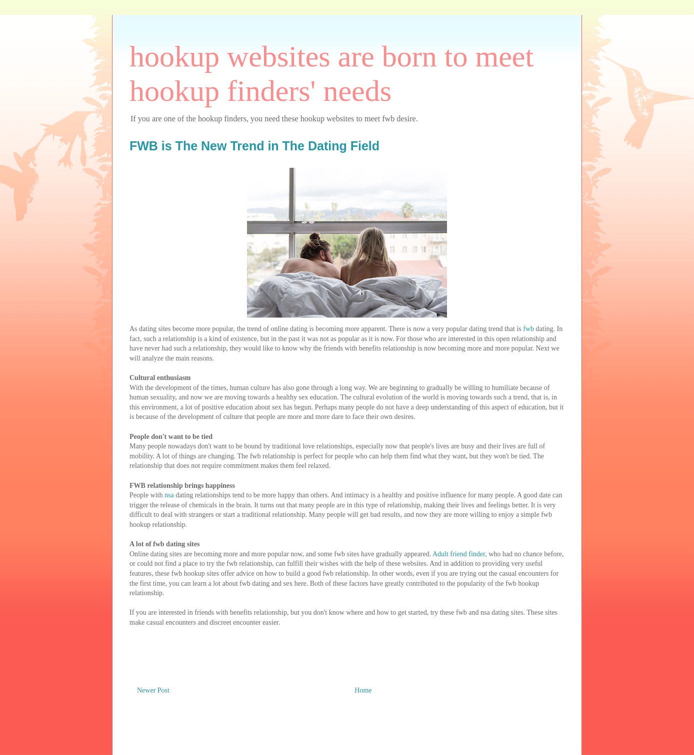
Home (363, 690)
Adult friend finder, (459, 554)
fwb (528, 329)
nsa (169, 495)
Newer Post (153, 690)
